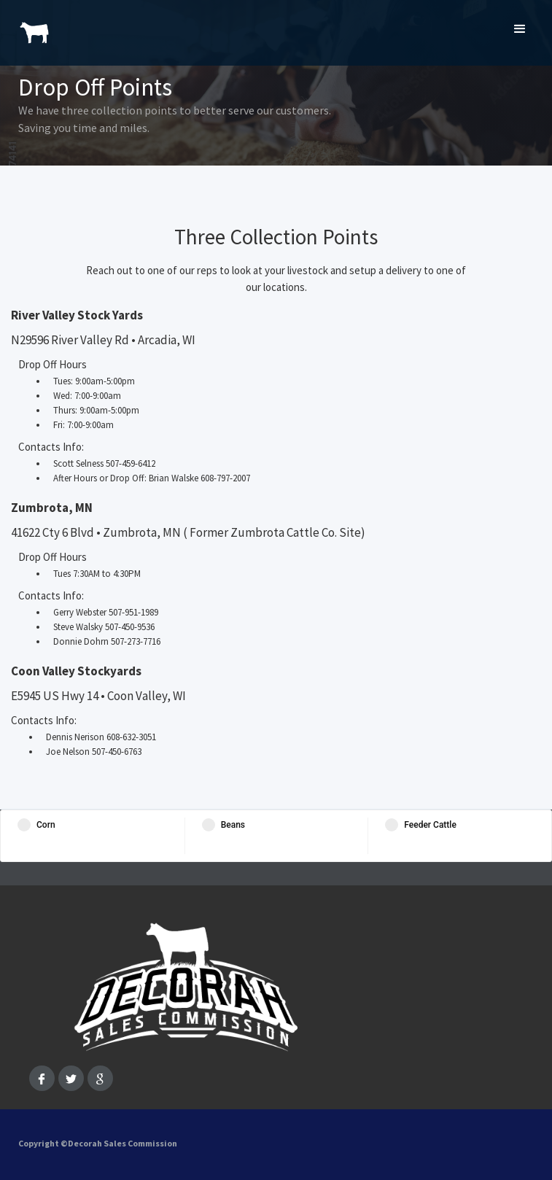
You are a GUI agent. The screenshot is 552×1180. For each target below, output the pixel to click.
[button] (520, 29)
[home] (31, 25)
